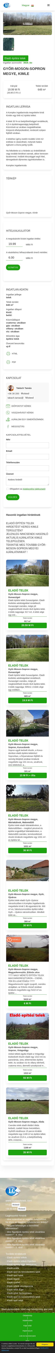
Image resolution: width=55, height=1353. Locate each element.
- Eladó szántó (13, 1282)
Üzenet (9, 474)
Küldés (12, 497)
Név (8, 439)
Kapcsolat (27, 1326)
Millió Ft (29, 244)
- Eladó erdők (12, 1268)
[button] (28, 5)
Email (9, 451)
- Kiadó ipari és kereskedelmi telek (23, 1297)
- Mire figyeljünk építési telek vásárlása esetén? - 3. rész (25, 1239)
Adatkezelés (28, 1321)
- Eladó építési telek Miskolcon (21, 1264)
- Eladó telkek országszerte (19, 1286)
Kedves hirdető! (27, 481)
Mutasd (25, 393)
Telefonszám (13, 462)
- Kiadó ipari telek (14, 1300)
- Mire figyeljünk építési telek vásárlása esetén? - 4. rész (25, 1233)
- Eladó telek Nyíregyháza (19, 1293)
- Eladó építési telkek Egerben (21, 1261)
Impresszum (28, 1331)
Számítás (13, 267)
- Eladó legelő (13, 1279)
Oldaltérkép (27, 1316)
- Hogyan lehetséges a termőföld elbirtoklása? (22, 1227)
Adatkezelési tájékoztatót (34, 489)
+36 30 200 (14, 393)
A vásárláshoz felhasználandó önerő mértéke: (27, 252)
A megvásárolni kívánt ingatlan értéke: (23, 239)
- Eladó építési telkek (16, 1257)
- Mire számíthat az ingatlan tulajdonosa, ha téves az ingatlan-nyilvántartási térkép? (27, 1220)
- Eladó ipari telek (14, 1275)
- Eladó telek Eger (15, 1289)
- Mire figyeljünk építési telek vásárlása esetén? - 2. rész (25, 1246)
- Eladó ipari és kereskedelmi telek (23, 1272)
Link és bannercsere (27, 1336)
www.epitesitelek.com (19, 1200)
